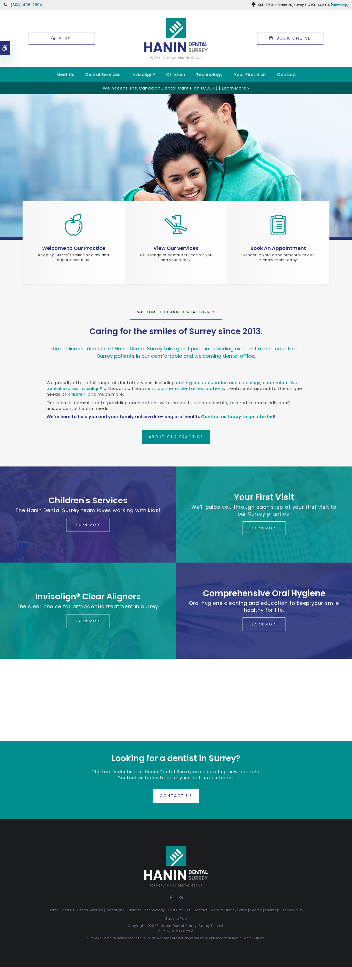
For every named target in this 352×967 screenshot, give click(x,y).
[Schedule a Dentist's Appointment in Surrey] (278, 224)
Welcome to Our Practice (73, 248)
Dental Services (102, 74)
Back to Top (176, 918)
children (77, 394)
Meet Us (65, 74)
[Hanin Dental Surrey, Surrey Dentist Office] (73, 224)
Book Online (293, 38)
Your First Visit (250, 74)
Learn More (88, 524)
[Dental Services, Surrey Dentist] (175, 224)
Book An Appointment (278, 248)
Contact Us (176, 795)
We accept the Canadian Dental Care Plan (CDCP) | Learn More (174, 88)
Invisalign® (143, 74)
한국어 (66, 38)
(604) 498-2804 (26, 5)
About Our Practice (176, 437)
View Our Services (175, 248)
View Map (339, 4)
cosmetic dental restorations (191, 388)
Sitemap (272, 910)
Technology (209, 74)
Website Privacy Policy (228, 910)
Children (175, 74)
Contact (286, 74)
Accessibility (292, 910)
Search (256, 910)
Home (54, 910)
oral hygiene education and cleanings (218, 382)
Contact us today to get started (237, 416)
